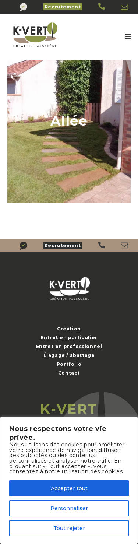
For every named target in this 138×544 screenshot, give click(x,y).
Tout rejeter (69, 528)
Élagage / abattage (69, 355)
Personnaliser (69, 508)
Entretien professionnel (69, 346)
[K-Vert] (102, 6)
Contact (69, 373)
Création (69, 328)
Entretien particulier (69, 337)
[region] (69, 480)
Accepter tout (69, 488)
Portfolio (69, 364)
